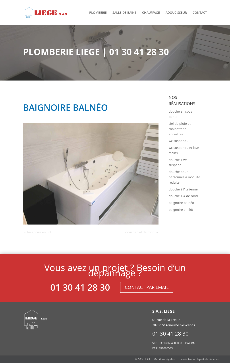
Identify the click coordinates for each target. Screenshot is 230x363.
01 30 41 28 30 (80, 287)
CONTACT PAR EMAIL (146, 287)
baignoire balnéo (181, 203)
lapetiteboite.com (207, 359)
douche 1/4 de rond (183, 196)
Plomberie (98, 13)
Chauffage (151, 13)
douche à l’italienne (183, 189)
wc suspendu (178, 141)
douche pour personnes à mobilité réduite (184, 177)
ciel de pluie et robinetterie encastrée (180, 128)
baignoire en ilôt (181, 209)
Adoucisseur (176, 13)
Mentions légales (164, 359)
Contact (200, 13)
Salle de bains (124, 13)
